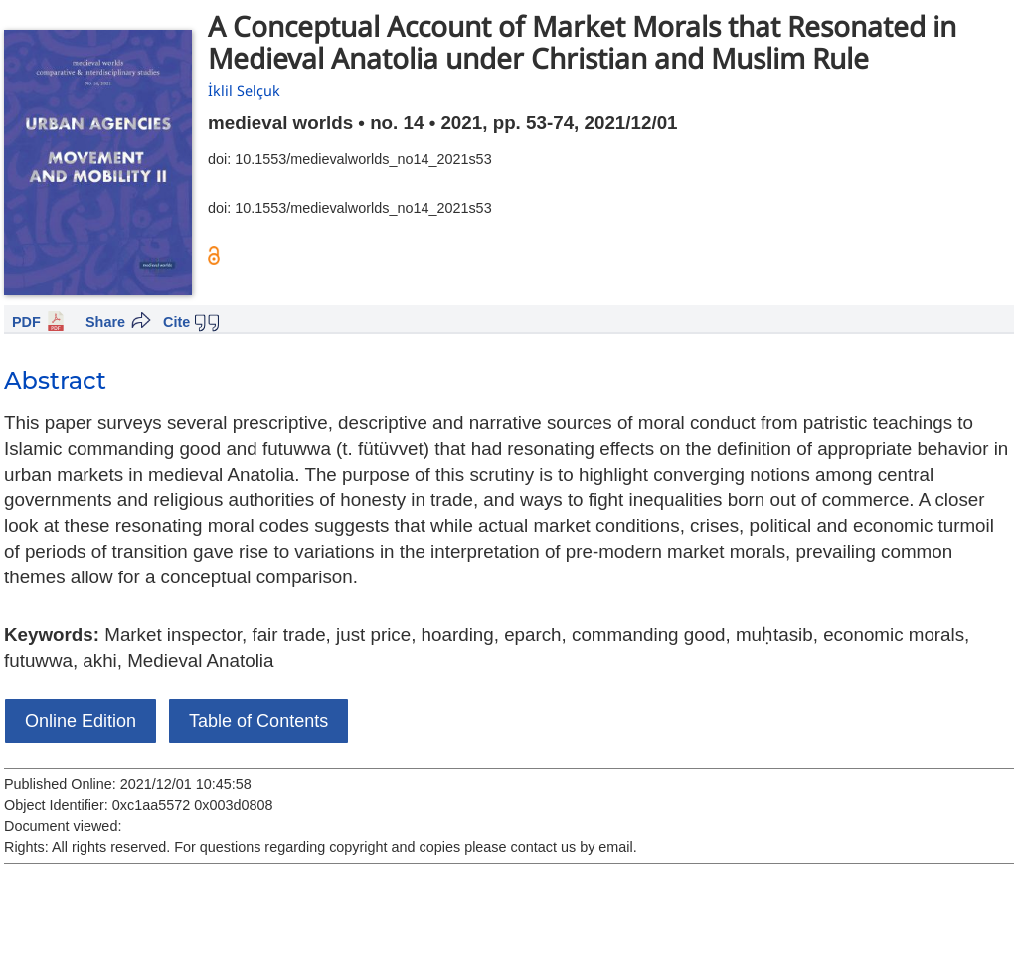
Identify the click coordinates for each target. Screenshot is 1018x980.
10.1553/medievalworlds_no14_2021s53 (363, 159)
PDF (26, 322)
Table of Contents (258, 721)
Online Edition (80, 721)
